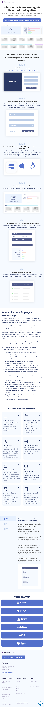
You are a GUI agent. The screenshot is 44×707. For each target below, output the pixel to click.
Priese (3, 706)
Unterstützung (33, 702)
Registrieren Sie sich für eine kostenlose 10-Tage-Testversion (22, 71)
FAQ (31, 704)
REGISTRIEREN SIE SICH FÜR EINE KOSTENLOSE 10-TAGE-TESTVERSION (22, 20)
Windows (18, 702)
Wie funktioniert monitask (6, 702)
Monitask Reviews (4, 694)
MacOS (18, 704)
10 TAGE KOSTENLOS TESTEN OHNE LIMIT (14, 678)
